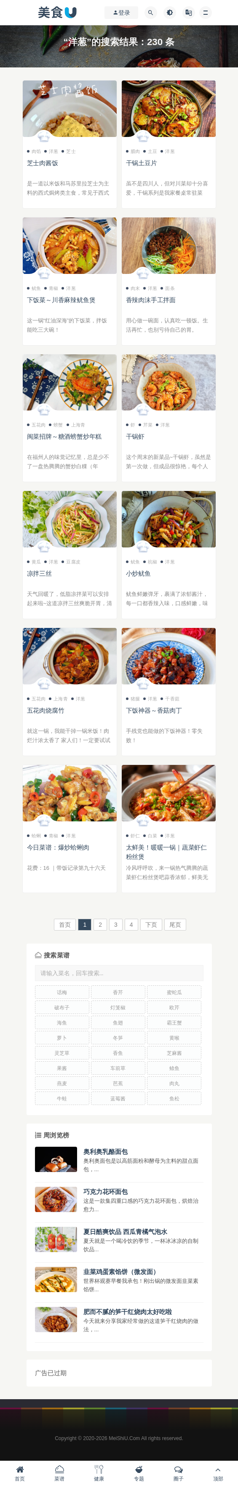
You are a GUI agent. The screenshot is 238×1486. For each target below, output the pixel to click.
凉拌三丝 (39, 573)
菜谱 (59, 1473)
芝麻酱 (174, 1053)
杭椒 (150, 561)
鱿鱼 (34, 288)
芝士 (68, 151)
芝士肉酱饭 (42, 162)
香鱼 (118, 1053)
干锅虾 (135, 436)
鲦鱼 (174, 1068)
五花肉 (36, 424)
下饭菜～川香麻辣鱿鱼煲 (61, 299)
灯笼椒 (118, 1008)
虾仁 (133, 835)
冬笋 (118, 1038)
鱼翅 (118, 1023)
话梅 (62, 992)
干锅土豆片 (141, 162)
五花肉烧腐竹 (45, 710)
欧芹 (174, 1008)
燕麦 (62, 1083)
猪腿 (133, 698)
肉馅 (34, 151)
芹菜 (145, 424)
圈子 (178, 1473)
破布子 (62, 1008)
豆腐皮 (71, 561)
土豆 (150, 151)
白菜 (150, 835)
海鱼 (62, 1023)
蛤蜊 (34, 835)
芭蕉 (118, 1083)
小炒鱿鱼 (138, 573)
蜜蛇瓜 (174, 992)
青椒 (51, 288)
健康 (99, 1473)
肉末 (133, 288)
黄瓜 (34, 561)
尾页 (175, 924)
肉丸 (174, 1083)
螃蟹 (56, 424)
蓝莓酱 (118, 1099)
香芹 (118, 992)
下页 (151, 924)
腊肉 (133, 151)
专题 (139, 1473)
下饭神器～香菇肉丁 (154, 710)
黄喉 (174, 1038)
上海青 (76, 424)
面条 (167, 288)
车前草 (118, 1068)
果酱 (62, 1068)
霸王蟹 (174, 1023)
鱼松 (174, 1099)
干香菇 (169, 698)
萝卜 (62, 1038)
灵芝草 (62, 1053)
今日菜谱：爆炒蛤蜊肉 (58, 847)
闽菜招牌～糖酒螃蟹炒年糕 (64, 436)
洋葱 (51, 151)
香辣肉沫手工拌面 (151, 299)
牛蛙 (62, 1099)
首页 (65, 924)
